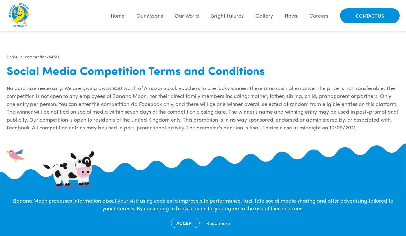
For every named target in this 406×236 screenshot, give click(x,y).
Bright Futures (227, 15)
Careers (318, 15)
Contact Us (370, 15)
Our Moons (149, 15)
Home (118, 15)
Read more (218, 223)
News (291, 15)
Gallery (264, 15)
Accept (185, 223)
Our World (187, 15)
